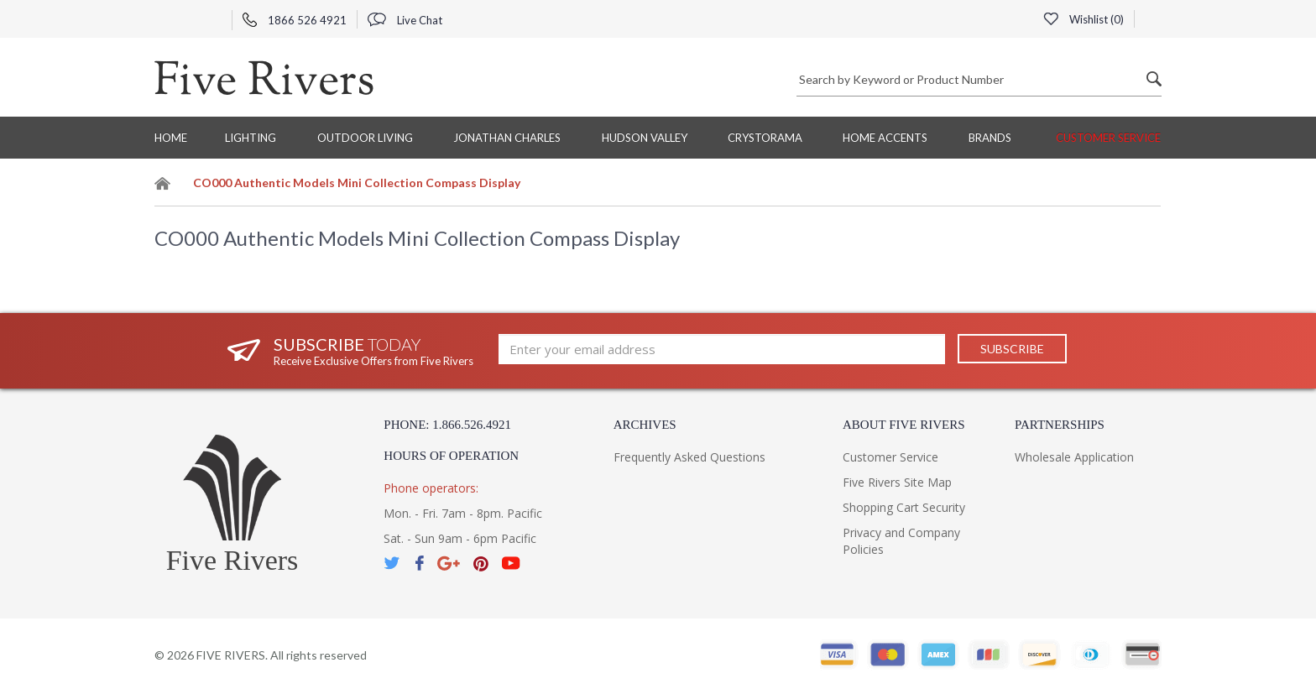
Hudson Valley (644, 137)
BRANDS (990, 137)
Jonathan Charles (507, 137)
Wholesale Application (1074, 457)
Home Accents (885, 137)
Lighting (250, 137)
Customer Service (1108, 137)
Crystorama (765, 137)
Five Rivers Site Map (897, 482)
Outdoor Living (365, 137)
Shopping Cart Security (904, 507)
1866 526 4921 (295, 20)
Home (170, 137)
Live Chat (405, 20)
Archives (645, 424)
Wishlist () (1083, 19)
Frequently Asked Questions (689, 457)
